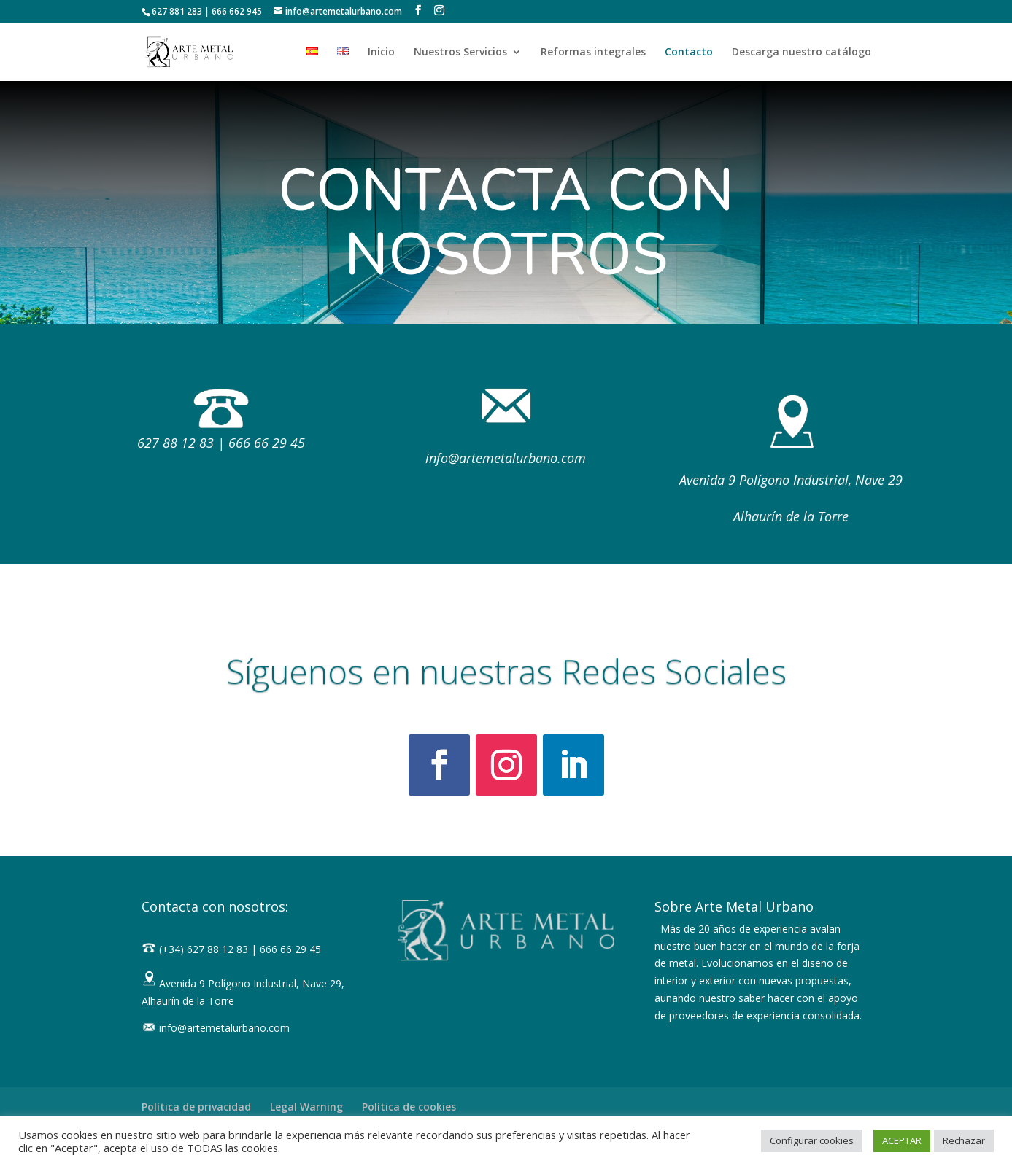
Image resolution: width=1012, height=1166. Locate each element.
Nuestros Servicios (460, 52)
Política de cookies (409, 1106)
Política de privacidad (196, 1106)
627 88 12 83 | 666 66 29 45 (221, 442)
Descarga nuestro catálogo (801, 52)
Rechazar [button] (964, 1140)
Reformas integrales (593, 52)
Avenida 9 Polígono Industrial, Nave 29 (791, 480)
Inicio (381, 52)
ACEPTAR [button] (902, 1140)
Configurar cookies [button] (812, 1140)
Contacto (689, 52)
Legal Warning (306, 1106)
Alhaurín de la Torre (791, 516)
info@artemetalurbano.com (505, 458)
